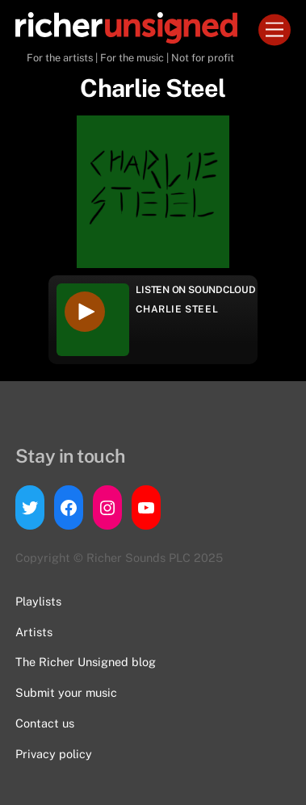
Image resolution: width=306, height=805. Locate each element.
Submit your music (66, 692)
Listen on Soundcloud (195, 290)
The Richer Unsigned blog (85, 662)
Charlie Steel (177, 309)
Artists (33, 632)
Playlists (38, 601)
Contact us (44, 723)
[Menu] (274, 30)
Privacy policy (53, 754)
